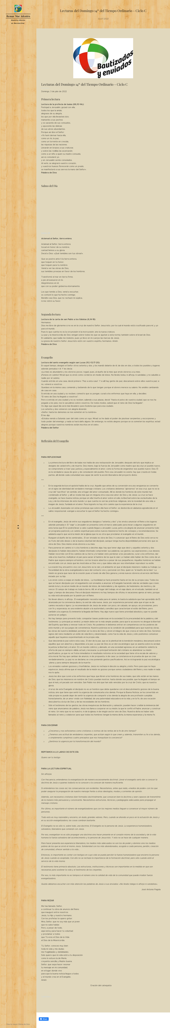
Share (43, 1019)
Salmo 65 (45, 233)
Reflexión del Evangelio (55, 441)
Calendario (46, 996)
